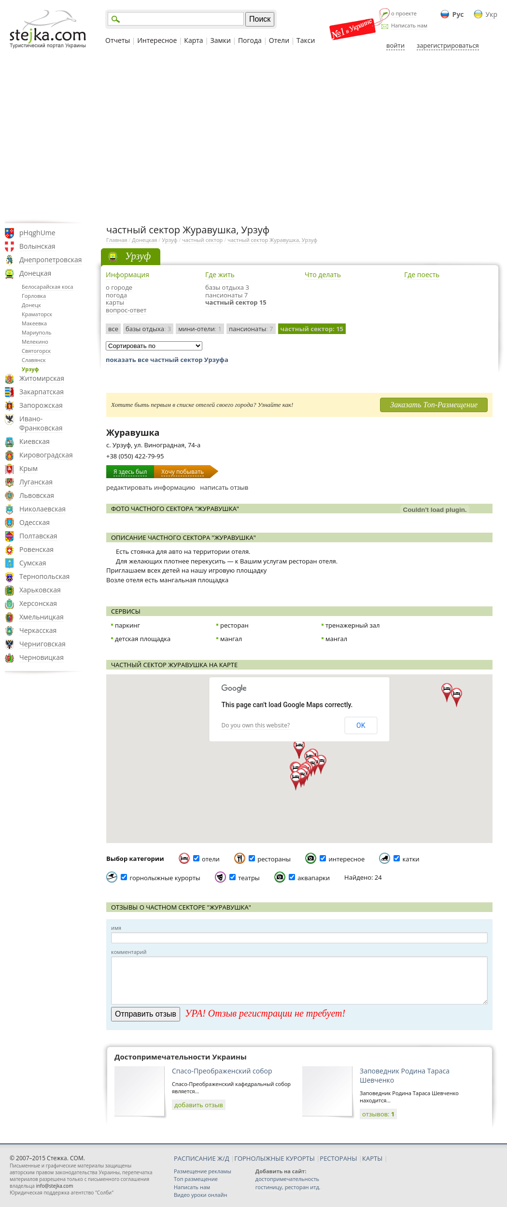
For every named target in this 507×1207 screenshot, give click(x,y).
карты (115, 302)
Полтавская (38, 535)
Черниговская (42, 643)
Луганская (36, 481)
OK (360, 725)
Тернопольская (44, 576)
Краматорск (37, 314)
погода (116, 295)
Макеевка (34, 323)
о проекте (404, 13)
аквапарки (313, 877)
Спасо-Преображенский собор (222, 1070)
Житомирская (41, 378)
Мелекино (35, 341)
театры (249, 877)
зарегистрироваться (448, 45)
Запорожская (41, 405)
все (113, 328)
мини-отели (200, 328)
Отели (279, 40)
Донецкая (35, 273)
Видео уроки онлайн (200, 1194)
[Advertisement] (253, 136)
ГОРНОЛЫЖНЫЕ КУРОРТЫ (274, 1158)
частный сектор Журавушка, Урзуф (272, 239)
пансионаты (251, 328)
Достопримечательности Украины (180, 1056)
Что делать (323, 274)
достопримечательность (287, 1178)
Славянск (34, 359)
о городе (119, 287)
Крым (28, 468)
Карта (193, 40)
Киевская (34, 441)
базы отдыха (148, 328)
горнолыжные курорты (164, 877)
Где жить (220, 274)
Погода (250, 40)
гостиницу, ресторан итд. (288, 1187)
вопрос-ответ (126, 310)
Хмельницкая (41, 616)
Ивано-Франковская (41, 423)
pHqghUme (37, 232)
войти (395, 45)
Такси (305, 40)
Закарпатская (41, 391)
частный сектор (202, 239)
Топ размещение (196, 1178)
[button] (320, 764)
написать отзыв (224, 487)
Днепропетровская (50, 259)
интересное (346, 859)
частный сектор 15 (236, 302)
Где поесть (421, 274)
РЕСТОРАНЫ (338, 1158)
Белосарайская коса (47, 286)
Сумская (32, 562)
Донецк (31, 304)
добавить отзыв (198, 1104)
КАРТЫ (372, 1158)
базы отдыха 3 (227, 287)
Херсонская (38, 603)
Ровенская (36, 549)
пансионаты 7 (226, 295)
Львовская (36, 495)
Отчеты (117, 40)
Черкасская (37, 630)
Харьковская (40, 589)
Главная (116, 239)
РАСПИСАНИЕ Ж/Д (201, 1158)
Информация (127, 274)
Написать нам (409, 25)
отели (211, 859)
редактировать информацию (150, 487)
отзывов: (378, 1114)
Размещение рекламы (202, 1171)
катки (411, 859)
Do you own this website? (256, 725)
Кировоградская (46, 454)
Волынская (37, 246)
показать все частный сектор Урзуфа (167, 359)
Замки (221, 40)
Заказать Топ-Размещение (434, 405)
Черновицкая (41, 657)
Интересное (157, 40)
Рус (458, 14)
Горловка (34, 295)
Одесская (34, 522)
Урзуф (30, 369)
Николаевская (42, 508)
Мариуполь (36, 332)
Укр (491, 14)
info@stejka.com (54, 1185)
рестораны (274, 859)
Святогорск (36, 350)
